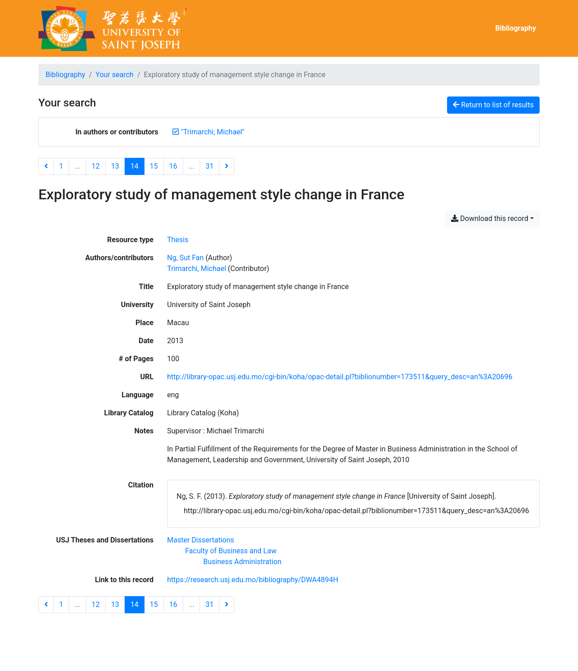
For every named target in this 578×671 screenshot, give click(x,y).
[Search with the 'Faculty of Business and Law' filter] (230, 551)
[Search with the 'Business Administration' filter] (242, 561)
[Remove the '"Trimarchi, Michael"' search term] (213, 132)
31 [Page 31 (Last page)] (209, 166)
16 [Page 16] (173, 166)
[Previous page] (46, 166)
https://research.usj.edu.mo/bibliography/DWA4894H (252, 579)
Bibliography (515, 28)
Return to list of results (493, 105)
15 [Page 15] (154, 166)
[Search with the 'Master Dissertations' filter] (200, 540)
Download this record (489, 218)
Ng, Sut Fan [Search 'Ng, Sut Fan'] (185, 257)
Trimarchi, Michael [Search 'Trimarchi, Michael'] (196, 268)
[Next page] (226, 166)
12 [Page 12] (96, 166)
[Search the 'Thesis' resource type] (177, 239)
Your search (115, 74)
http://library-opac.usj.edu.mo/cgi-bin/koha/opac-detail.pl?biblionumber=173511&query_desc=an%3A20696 (340, 376)
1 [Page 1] (61, 166)
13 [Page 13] (115, 166)
